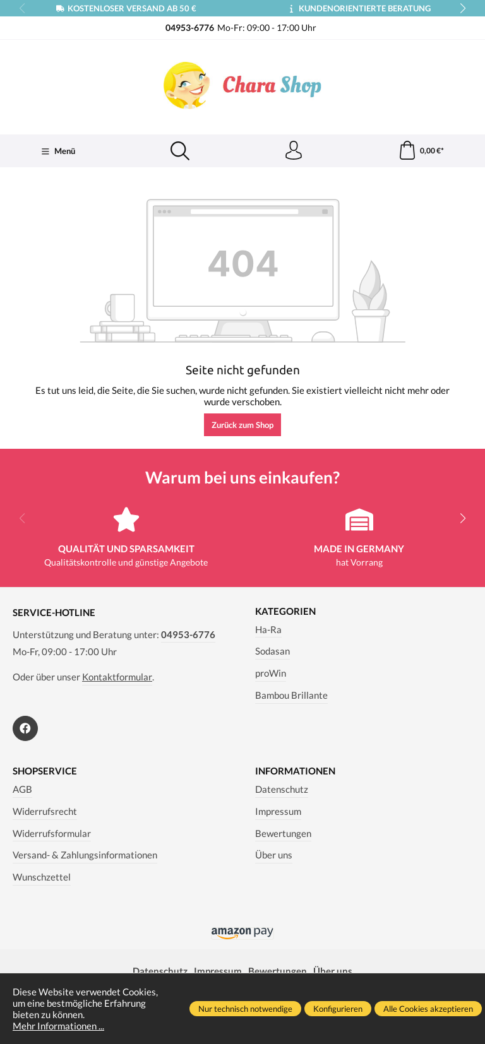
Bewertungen (283, 833)
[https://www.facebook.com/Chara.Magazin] (25, 728)
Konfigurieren (337, 1009)
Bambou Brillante (291, 695)
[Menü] (58, 151)
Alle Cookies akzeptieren (428, 1009)
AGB (22, 789)
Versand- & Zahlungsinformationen (85, 854)
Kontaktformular (117, 676)
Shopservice (45, 771)
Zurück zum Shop (242, 425)
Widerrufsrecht (45, 811)
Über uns (273, 854)
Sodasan (272, 650)
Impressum (278, 811)
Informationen (295, 771)
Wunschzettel (42, 876)
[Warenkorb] (421, 151)
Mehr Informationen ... (58, 1025)
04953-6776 (188, 634)
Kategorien (285, 611)
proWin (270, 673)
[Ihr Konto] (293, 151)
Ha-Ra (268, 629)
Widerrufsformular (52, 833)
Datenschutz (281, 789)
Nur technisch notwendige (245, 1009)
